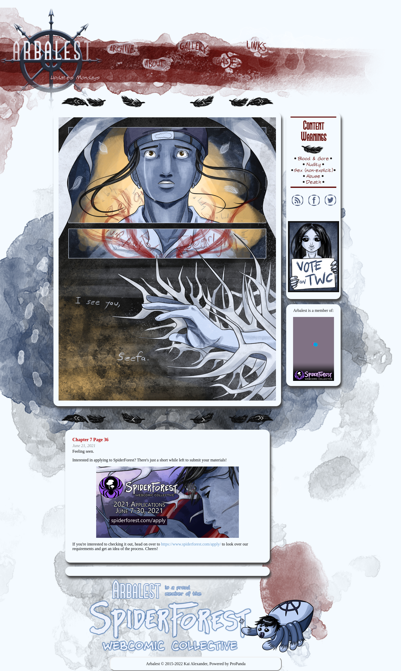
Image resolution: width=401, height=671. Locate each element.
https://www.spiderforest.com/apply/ (191, 544)
